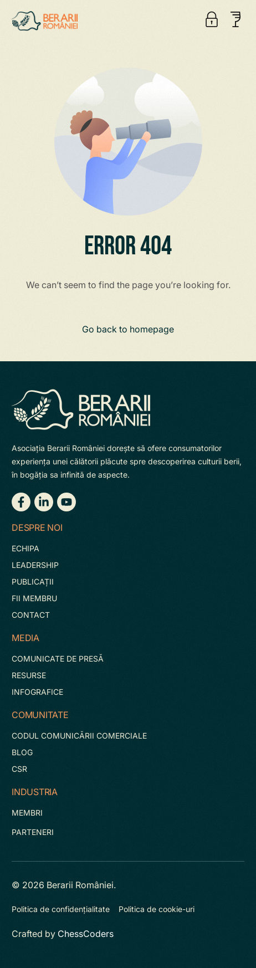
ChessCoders (86, 933)
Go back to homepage (128, 329)
